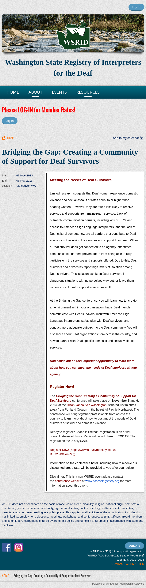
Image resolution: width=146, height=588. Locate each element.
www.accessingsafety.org (102, 481)
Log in (136, 7)
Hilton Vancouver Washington (86, 405)
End (4, 180)
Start (5, 175)
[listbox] (128, 138)
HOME (5, 576)
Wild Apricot (112, 583)
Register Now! (59, 449)
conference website (68, 481)
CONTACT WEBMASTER (127, 563)
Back (10, 137)
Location (7, 185)
